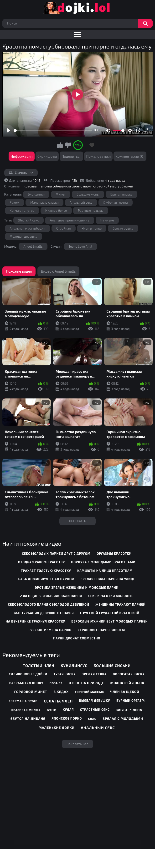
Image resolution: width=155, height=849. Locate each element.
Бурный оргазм (130, 700)
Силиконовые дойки (28, 674)
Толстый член (38, 665)
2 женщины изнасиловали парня (51, 596)
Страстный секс (95, 710)
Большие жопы (88, 194)
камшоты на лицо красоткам (105, 571)
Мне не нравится (68, 145)
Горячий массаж (89, 691)
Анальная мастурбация (27, 228)
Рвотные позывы (90, 210)
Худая (68, 710)
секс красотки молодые (110, 596)
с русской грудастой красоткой (109, 613)
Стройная (63, 228)
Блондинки (36, 194)
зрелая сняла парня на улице (108, 579)
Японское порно (67, 718)
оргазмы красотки (114, 553)
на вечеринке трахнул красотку (35, 621)
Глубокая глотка (115, 202)
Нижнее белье (56, 210)
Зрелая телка (94, 674)
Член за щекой (124, 692)
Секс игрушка (123, 228)
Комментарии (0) (130, 156)
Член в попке (92, 228)
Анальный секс (81, 202)
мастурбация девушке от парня (44, 613)
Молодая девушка (23, 236)
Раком (15, 202)
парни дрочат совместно (76, 638)
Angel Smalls (32, 246)
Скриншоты (47, 156)
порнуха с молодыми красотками (103, 562)
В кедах (61, 692)
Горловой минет (30, 692)
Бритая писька (121, 194)
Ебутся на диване (27, 718)
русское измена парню (50, 630)
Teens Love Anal (80, 246)
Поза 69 (56, 683)
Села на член (58, 701)
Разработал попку (26, 683)
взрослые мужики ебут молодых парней (109, 621)
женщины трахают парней (120, 604)
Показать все (77, 744)
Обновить (77, 521)
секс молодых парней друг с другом (56, 553)
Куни (52, 710)
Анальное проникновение (69, 220)
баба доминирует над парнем (46, 579)
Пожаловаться (98, 156)
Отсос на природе (86, 683)
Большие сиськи (112, 665)
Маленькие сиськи (44, 202)
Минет (61, 194)
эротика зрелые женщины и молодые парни (77, 587)
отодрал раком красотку (41, 562)
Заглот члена (129, 710)
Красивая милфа (26, 710)
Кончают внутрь (22, 210)
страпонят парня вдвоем (101, 630)
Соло (92, 718)
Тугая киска (64, 674)
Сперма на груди (23, 700)
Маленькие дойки (56, 728)
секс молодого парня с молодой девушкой (48, 604)
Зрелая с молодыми (123, 718)
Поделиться (71, 156)
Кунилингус (74, 665)
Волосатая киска (129, 674)
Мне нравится (60, 145)
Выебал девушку (94, 700)
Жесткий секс (28, 220)
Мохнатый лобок (127, 683)
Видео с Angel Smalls (58, 271)
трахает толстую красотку (46, 571)
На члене (107, 220)
